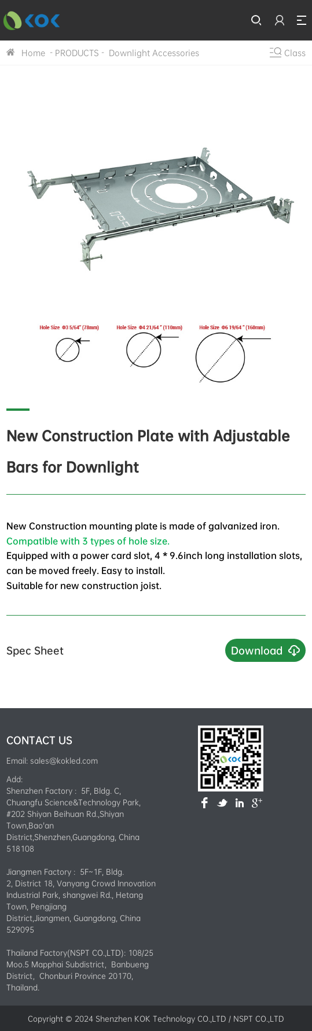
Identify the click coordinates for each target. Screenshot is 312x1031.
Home (33, 52)
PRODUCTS (77, 52)
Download (256, 650)
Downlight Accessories (153, 52)
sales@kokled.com (64, 760)
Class (295, 52)
